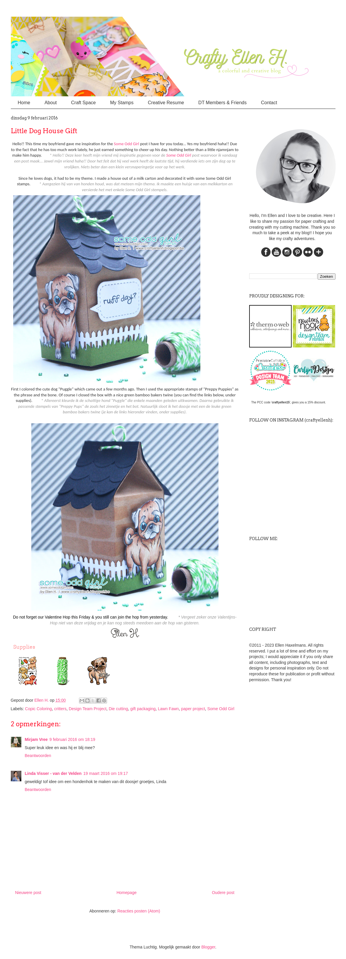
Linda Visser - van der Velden (53, 773)
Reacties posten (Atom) (138, 911)
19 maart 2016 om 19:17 (105, 773)
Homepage (126, 892)
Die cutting (118, 708)
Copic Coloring (38, 708)
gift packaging (143, 708)
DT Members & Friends (222, 102)
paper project (193, 708)
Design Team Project (87, 708)
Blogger (208, 947)
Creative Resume (166, 102)
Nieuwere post (28, 892)
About (50, 102)
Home (24, 102)
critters (60, 708)
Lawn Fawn (168, 708)
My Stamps (121, 102)
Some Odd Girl (126, 143)
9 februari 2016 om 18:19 (72, 739)
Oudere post (223, 892)
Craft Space (83, 102)
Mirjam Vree (36, 739)
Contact (269, 102)
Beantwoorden (38, 755)
